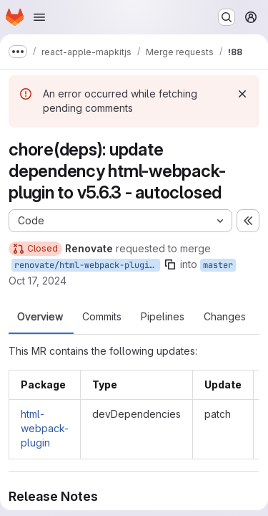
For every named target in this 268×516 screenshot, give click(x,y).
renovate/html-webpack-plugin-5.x (87, 265)
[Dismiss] (242, 93)
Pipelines (162, 316)
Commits (101, 316)
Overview (40, 316)
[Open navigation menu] (39, 17)
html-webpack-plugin (45, 428)
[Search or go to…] (226, 17)
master (218, 265)
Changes (225, 316)
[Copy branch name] (170, 264)
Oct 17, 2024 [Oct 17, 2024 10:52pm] (37, 280)
